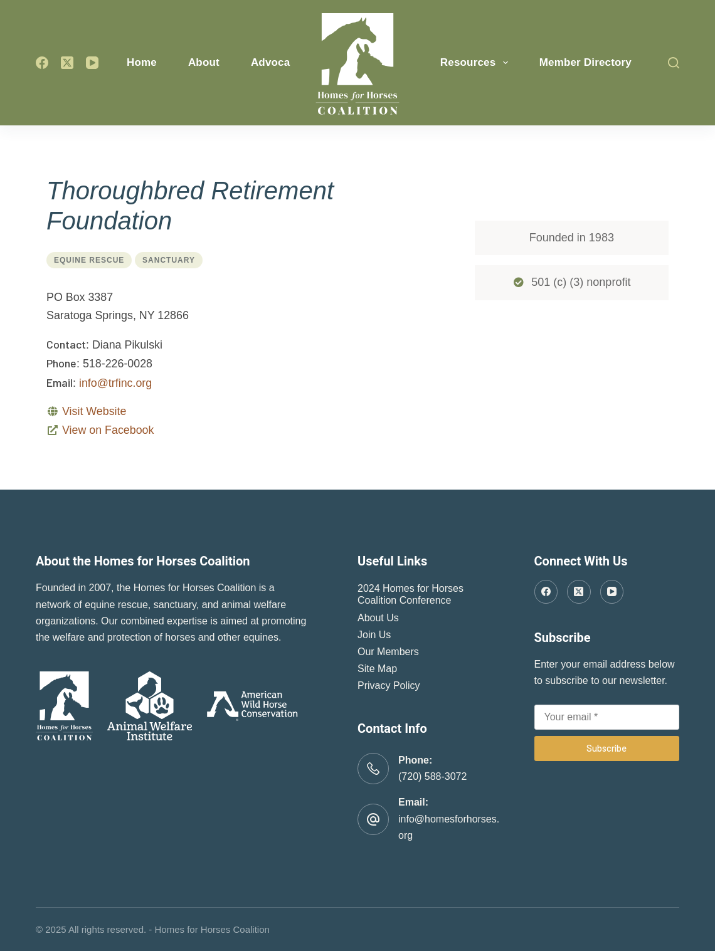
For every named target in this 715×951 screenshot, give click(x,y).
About (204, 62)
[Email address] (607, 717)
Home (142, 62)
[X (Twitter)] (67, 62)
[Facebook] (42, 62)
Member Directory (585, 62)
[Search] (673, 62)
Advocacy (285, 62)
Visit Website (94, 411)
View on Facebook (108, 430)
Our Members (388, 651)
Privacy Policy (389, 685)
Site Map (377, 668)
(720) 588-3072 (432, 776)
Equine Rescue (89, 260)
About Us (378, 617)
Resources (476, 62)
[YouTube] (92, 62)
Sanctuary (168, 260)
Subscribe (606, 748)
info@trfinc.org (115, 383)
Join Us (374, 634)
